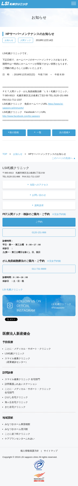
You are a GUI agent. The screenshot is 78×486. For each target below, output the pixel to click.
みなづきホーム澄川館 (16, 429)
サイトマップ (51, 451)
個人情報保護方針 (29, 451)
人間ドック (25, 40)
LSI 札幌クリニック (12, 289)
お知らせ (9, 40)
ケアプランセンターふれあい (20, 438)
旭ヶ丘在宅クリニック (16, 402)
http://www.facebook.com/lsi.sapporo (21, 116)
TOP (4, 154)
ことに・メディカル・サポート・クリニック (28, 348)
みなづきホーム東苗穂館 (17, 424)
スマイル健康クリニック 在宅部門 (22, 379)
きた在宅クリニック (15, 407)
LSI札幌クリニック (14, 353)
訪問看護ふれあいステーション (21, 384)
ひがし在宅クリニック (16, 397)
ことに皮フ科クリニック (17, 434)
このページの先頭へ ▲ (64, 158)
